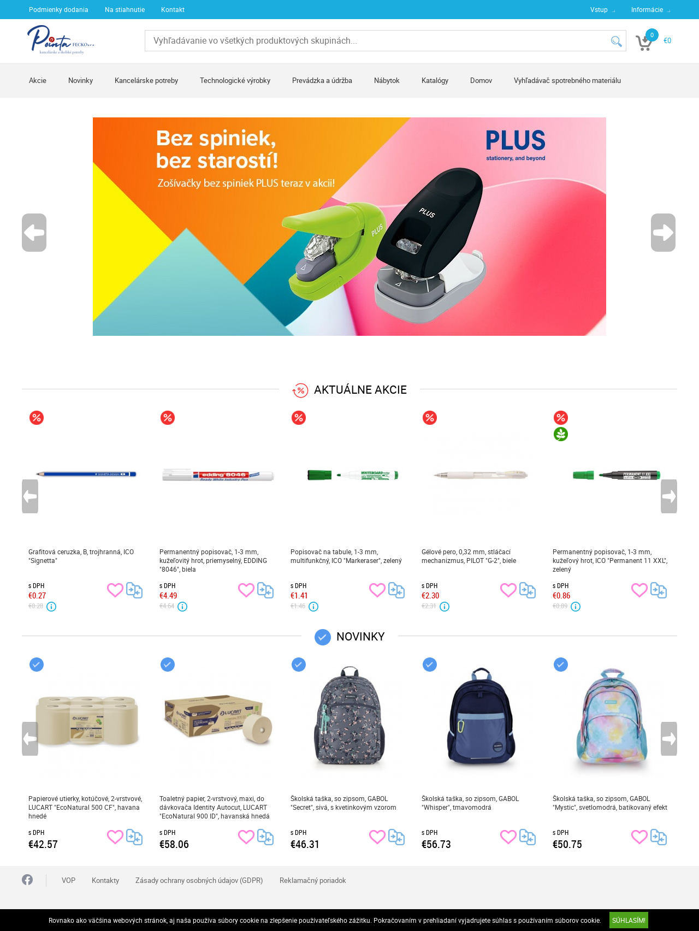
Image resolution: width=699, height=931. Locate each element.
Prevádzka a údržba (322, 80)
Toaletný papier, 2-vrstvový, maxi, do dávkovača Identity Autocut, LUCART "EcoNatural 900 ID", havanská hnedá (214, 807)
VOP (68, 880)
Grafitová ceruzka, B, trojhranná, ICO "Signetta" (81, 556)
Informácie (647, 9)
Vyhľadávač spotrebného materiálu (567, 80)
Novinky (80, 80)
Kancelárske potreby (146, 80)
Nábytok (387, 80)
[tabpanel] (349, 226)
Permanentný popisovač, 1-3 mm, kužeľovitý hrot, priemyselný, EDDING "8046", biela (213, 560)
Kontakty (105, 880)
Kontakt (173, 9)
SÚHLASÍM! (628, 920)
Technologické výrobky (235, 80)
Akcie (37, 80)
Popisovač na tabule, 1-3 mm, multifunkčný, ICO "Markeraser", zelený (346, 556)
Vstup (599, 9)
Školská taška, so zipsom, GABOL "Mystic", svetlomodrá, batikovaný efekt (610, 802)
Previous (35, 233)
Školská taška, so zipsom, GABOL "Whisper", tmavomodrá (470, 802)
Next (664, 233)
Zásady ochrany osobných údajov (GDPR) (199, 880)
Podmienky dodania (58, 9)
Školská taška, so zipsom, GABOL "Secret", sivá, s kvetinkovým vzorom (343, 802)
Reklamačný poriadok (313, 880)
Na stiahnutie (125, 9)
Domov (481, 80)
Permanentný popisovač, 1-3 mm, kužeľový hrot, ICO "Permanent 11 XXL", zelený (610, 560)
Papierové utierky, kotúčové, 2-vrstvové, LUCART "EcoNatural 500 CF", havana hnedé (85, 807)
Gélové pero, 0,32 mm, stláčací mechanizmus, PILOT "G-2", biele (469, 556)
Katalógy (435, 80)
